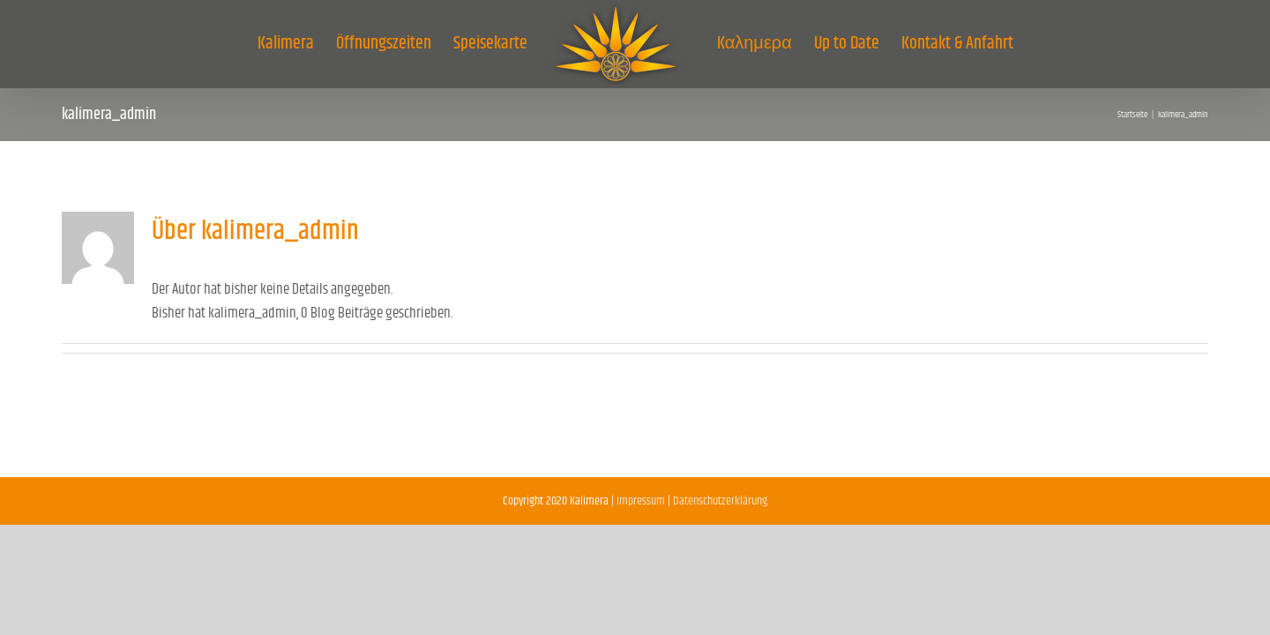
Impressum (640, 501)
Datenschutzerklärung (720, 501)
